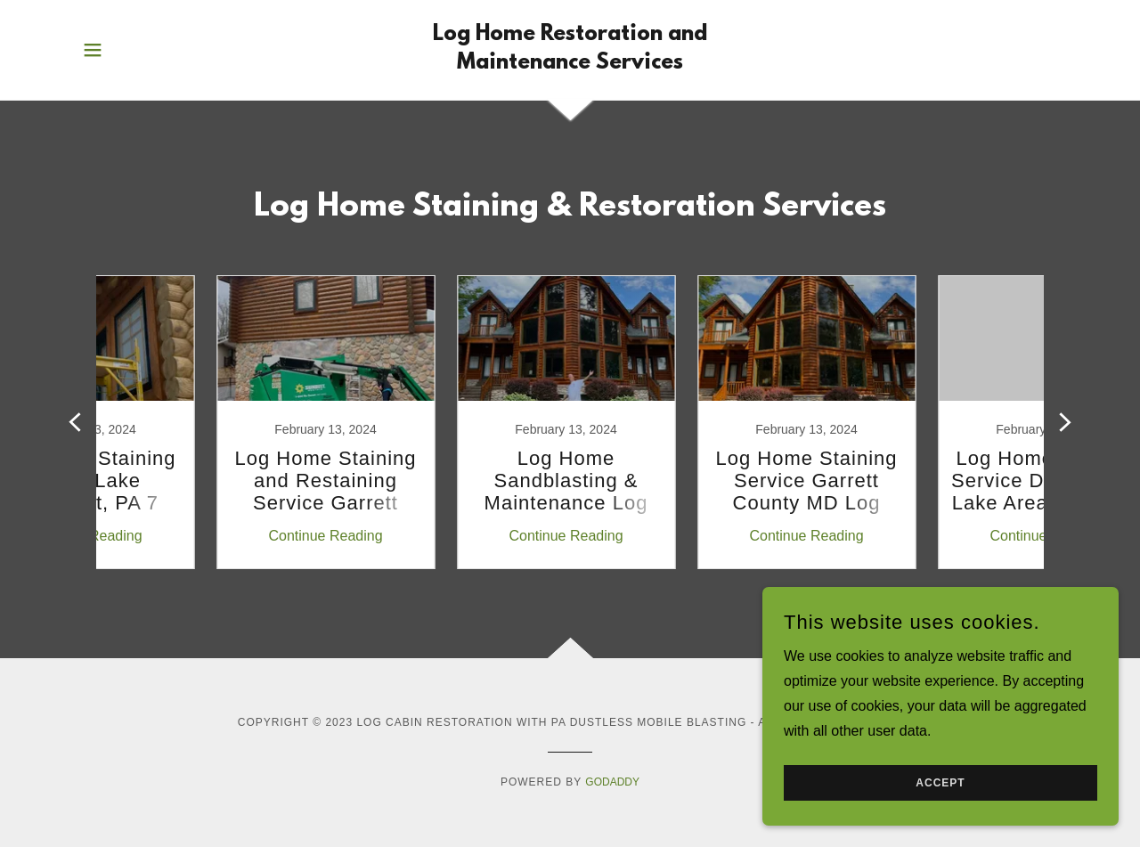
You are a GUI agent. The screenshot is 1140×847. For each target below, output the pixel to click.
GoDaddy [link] (612, 782)
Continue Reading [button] (209, 535)
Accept (940, 783)
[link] (570, 63)
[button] (92, 50)
